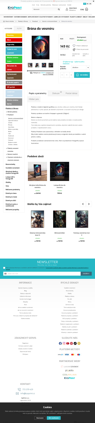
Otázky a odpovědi (25, 291)
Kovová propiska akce (69, 307)
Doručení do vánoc (12, 68)
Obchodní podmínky (46, 5)
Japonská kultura (13, 120)
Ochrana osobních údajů (25, 343)
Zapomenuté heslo (25, 349)
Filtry (19, 29)
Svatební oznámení (20, 17)
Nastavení (39, 418)
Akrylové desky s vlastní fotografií (40, 17)
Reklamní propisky (12, 210)
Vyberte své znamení (12, 51)
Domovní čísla (70, 302)
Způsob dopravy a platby (25, 285)
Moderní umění (12, 142)
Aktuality (25, 299)
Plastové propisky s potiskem (69, 313)
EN (90, 4)
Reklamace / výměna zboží (59, 5)
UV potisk (11, 87)
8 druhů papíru (13, 82)
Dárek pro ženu (11, 193)
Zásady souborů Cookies (25, 346)
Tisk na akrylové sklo (25, 310)
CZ (84, 4)
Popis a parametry (37, 93)
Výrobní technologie (25, 296)
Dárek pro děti (11, 200)
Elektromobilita (25, 316)
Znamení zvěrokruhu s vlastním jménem (15, 158)
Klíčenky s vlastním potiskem (69, 329)
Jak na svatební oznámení (25, 304)
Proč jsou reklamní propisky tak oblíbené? (25, 313)
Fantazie (10, 140)
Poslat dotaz (71, 93)
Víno (7, 186)
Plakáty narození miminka (13, 149)
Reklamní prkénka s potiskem (69, 327)
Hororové (11, 138)
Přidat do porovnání (80, 49)
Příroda (10, 125)
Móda (9, 131)
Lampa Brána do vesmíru (59, 184)
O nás (37, 5)
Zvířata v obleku (12, 144)
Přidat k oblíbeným (80, 46)
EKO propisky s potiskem (70, 316)
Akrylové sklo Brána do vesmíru (37, 184)
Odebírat (86, 271)
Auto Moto (11, 127)
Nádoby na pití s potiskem (69, 324)
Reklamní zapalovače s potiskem (69, 321)
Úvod (33, 5)
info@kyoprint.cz (28, 391)
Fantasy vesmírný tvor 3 (81, 231)
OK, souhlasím (54, 418)
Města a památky (13, 129)
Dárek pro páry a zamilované (12, 205)
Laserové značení (10, 94)
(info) (85, 40)
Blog (25, 288)
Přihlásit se (72, 10)
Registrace (25, 340)
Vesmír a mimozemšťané (15, 118)
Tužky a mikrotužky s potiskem (69, 318)
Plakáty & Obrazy (76, 17)
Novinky (10, 35)
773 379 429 (27, 386)
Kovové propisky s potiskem (70, 310)
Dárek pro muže (11, 197)
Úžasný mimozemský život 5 (37, 231)
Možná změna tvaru (12, 59)
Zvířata (10, 122)
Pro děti (70, 296)
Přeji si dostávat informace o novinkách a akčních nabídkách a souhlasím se (47, 265)
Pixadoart (11, 115)
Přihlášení (25, 351)
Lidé (9, 133)
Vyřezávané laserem (11, 76)
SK (87, 4)
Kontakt (69, 5)
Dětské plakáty (12, 112)
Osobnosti (11, 136)
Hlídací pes (34, 99)
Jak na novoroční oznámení (25, 307)
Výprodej (10, 44)
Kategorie (8, 29)
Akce (9, 40)
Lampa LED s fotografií (61, 17)
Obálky (85, 17)
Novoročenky (8, 17)
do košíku (82, 74)
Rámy (69, 299)
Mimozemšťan (59, 230)
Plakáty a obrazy (69, 293)
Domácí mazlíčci (13, 154)
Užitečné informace (25, 293)
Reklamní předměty (13, 190)
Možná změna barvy (12, 102)
